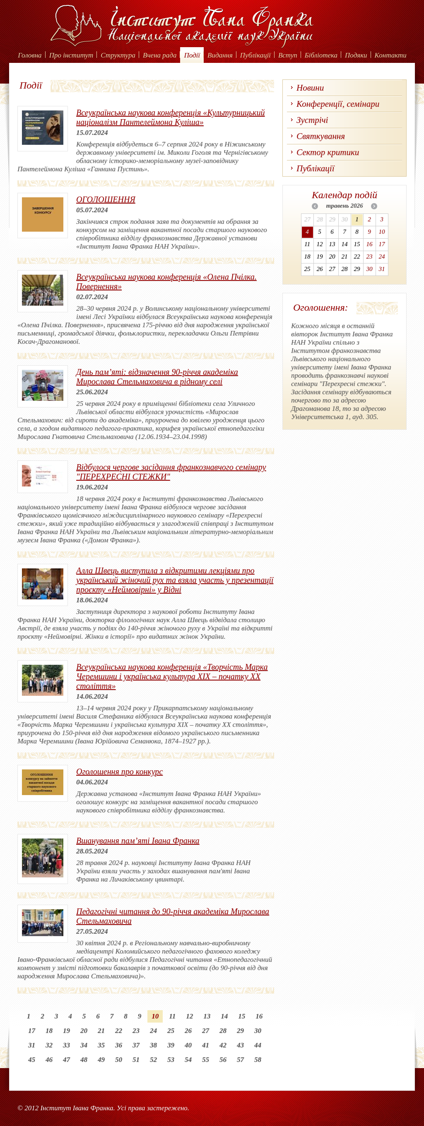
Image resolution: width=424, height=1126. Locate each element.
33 (66, 1045)
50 (118, 1060)
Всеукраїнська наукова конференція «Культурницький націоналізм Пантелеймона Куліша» (170, 117)
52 (153, 1060)
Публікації (255, 55)
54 (188, 1060)
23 (136, 1031)
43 (240, 1045)
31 (31, 1045)
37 (136, 1045)
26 (188, 1031)
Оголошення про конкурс (119, 771)
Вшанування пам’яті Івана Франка (138, 840)
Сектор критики (327, 152)
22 (118, 1031)
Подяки (356, 55)
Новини (310, 88)
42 (222, 1045)
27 (205, 1031)
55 (205, 1060)
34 (83, 1045)
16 (259, 1016)
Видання (220, 55)
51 (136, 1060)
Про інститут (71, 55)
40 (188, 1045)
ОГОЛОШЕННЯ (105, 199)
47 (66, 1060)
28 (222, 1031)
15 (241, 1016)
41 (205, 1045)
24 (153, 1031)
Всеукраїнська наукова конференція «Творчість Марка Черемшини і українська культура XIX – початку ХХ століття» (171, 676)
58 (257, 1060)
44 (257, 1045)
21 (101, 1031)
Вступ (287, 55)
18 (49, 1031)
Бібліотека (321, 55)
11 (172, 1016)
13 (206, 1016)
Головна (29, 55)
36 (118, 1045)
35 (101, 1045)
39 (170, 1045)
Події (192, 55)
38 (153, 1045)
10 (155, 1016)
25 (170, 1031)
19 (66, 1031)
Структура (118, 55)
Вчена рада (160, 55)
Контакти (391, 55)
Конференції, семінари (337, 104)
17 (31, 1031)
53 (170, 1060)
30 (257, 1031)
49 (101, 1060)
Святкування (320, 136)
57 (240, 1060)
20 (83, 1031)
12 (189, 1016)
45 (31, 1060)
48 (83, 1060)
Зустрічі (312, 120)
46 (49, 1060)
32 (49, 1045)
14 (224, 1016)
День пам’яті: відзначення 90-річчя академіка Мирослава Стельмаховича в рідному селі (157, 376)
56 (222, 1060)
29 (240, 1031)
